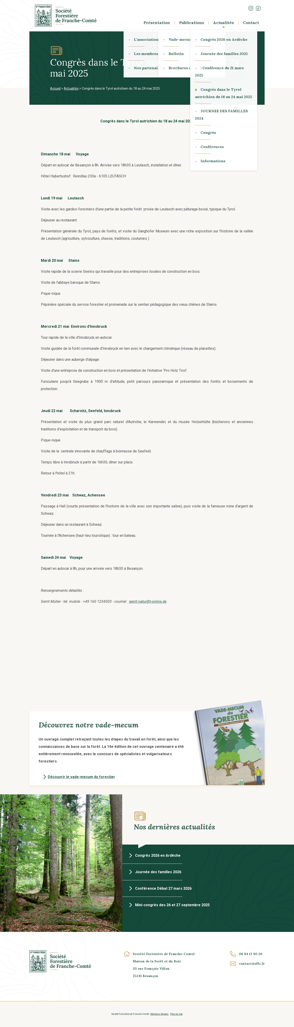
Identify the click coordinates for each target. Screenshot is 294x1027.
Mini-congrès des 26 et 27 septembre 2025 (172, 905)
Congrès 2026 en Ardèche (158, 855)
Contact (251, 22)
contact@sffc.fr (252, 963)
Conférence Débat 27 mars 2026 (163, 888)
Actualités (223, 22)
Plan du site (176, 1014)
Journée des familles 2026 (158, 872)
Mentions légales (159, 1014)
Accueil (55, 88)
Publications (191, 22)
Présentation (157, 22)
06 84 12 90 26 (250, 954)
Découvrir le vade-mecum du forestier (81, 777)
